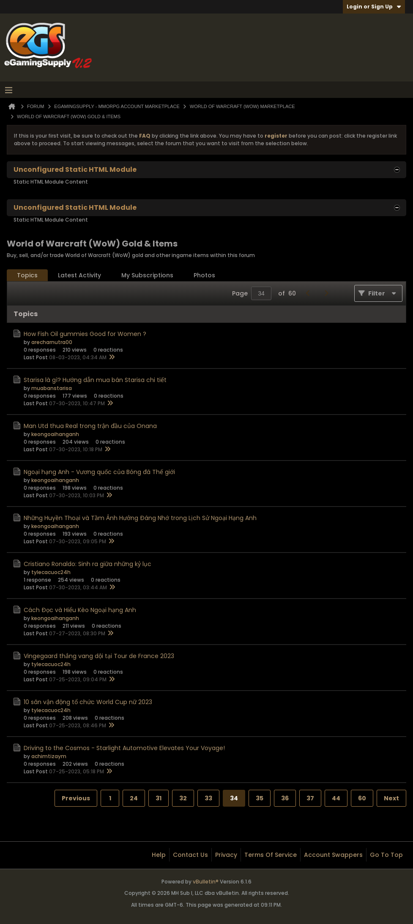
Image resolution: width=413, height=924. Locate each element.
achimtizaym (48, 756)
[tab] (27, 275)
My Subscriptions (147, 275)
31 (158, 798)
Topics (27, 275)
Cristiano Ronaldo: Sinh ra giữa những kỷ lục (87, 564)
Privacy (226, 855)
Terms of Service (270, 855)
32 (183, 798)
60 (362, 798)
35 (259, 798)
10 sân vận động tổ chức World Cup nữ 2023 (88, 702)
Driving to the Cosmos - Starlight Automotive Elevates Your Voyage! (124, 748)
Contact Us (190, 855)
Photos (204, 275)
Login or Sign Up (374, 6)
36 (285, 798)
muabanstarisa (51, 388)
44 (336, 798)
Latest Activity (79, 275)
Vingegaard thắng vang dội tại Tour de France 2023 (99, 656)
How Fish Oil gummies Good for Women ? (85, 334)
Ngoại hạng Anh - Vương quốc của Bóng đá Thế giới (99, 472)
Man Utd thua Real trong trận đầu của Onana (90, 426)
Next (391, 798)
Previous (76, 798)
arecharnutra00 (51, 342)
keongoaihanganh (55, 434)
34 (234, 798)
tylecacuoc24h (51, 572)
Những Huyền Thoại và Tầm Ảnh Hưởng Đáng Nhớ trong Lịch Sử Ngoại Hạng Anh (140, 518)
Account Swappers (333, 855)
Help (159, 855)
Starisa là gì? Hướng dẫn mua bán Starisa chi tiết (95, 380)
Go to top (386, 855)
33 (208, 798)
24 (134, 798)
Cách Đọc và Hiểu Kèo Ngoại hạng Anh (80, 610)
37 (310, 798)
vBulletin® (206, 881)
